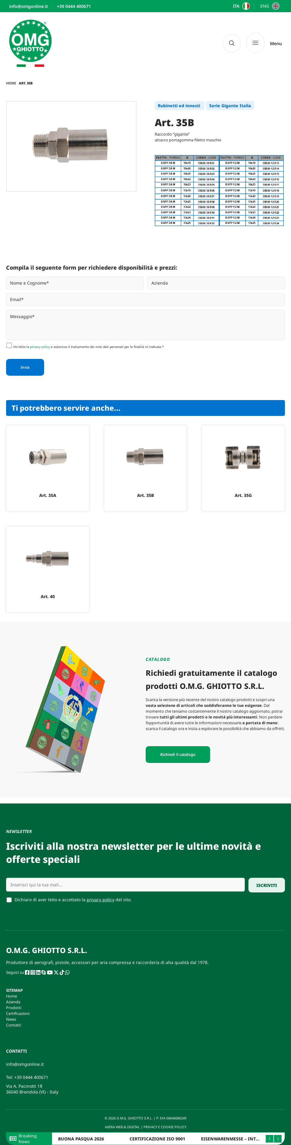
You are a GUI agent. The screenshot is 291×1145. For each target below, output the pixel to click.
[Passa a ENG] (268, 6)
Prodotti (13, 1007)
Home (11, 83)
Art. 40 (48, 596)
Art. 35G (243, 495)
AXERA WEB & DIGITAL (122, 1127)
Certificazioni (17, 1013)
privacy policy (40, 347)
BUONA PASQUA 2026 (81, 1139)
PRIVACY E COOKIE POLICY (165, 1127)
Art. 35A (47, 495)
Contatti (13, 1025)
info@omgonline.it (25, 1064)
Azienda (13, 1002)
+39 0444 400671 (31, 1077)
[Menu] (264, 43)
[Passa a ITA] (240, 6)
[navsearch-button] (232, 43)
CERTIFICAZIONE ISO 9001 (157, 1139)
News (11, 1019)
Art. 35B (145, 495)
